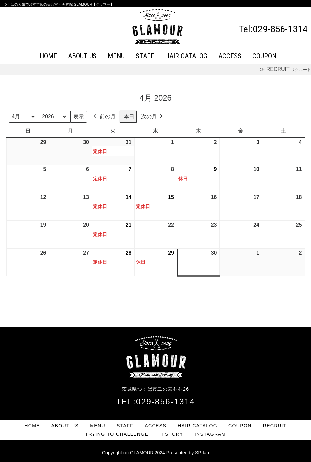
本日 (129, 116)
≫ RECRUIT (285, 69)
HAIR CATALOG (186, 56)
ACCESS (229, 56)
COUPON (264, 56)
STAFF (145, 56)
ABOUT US (82, 56)
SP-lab (202, 452)
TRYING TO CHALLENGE (117, 434)
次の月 (152, 116)
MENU (116, 56)
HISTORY (171, 434)
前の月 (104, 116)
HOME (48, 56)
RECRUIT (275, 425)
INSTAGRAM (210, 434)
